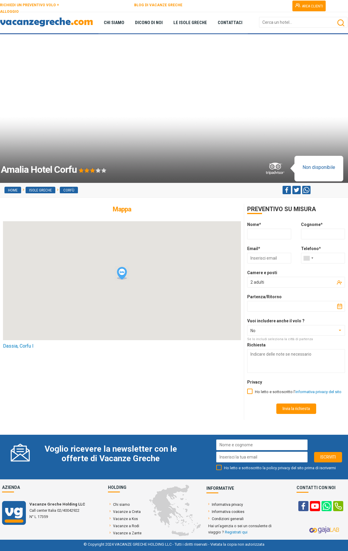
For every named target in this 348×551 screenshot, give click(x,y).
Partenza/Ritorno (264, 296)
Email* (253, 248)
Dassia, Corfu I (18, 346)
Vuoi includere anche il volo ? (276, 320)
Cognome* (312, 224)
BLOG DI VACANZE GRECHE (158, 5)
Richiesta (256, 345)
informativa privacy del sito (318, 392)
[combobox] (308, 258)
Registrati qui (236, 532)
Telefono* (311, 248)
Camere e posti (262, 272)
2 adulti (257, 282)
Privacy (254, 382)
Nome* (254, 224)
